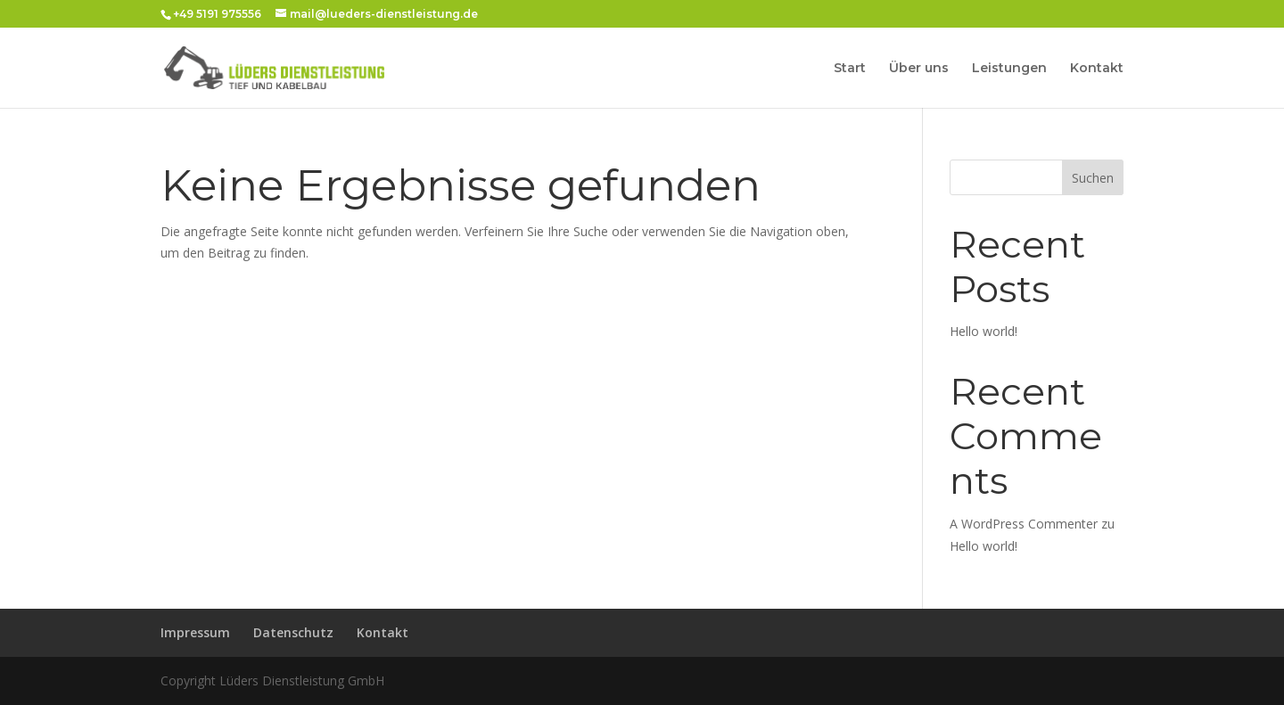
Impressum (195, 632)
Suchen (1093, 177)
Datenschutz (293, 632)
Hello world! (983, 331)
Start (850, 68)
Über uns (919, 68)
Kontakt (1097, 68)
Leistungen (1009, 68)
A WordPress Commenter (1024, 523)
